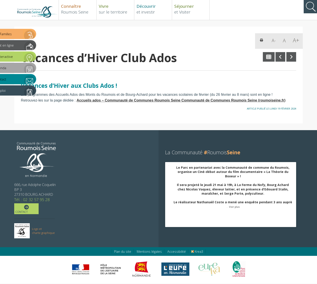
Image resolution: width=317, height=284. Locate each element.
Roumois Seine (77, 9)
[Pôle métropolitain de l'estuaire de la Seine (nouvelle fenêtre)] (111, 269)
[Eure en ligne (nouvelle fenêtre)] (175, 269)
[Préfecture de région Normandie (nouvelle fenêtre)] (80, 269)
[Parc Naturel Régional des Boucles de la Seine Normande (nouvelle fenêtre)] (238, 269)
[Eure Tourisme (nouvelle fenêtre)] (209, 269)
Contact (26, 209)
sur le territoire (115, 9)
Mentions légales (149, 252)
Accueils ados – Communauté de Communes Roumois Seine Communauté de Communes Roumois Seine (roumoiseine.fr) (181, 100)
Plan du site (122, 252)
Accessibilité (176, 252)
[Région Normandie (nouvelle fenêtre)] (142, 269)
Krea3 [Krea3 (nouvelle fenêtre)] (197, 252)
